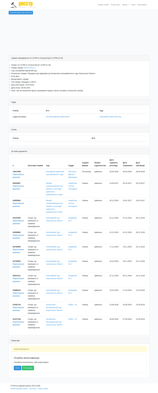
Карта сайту (43, 389)
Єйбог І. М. (72, 305)
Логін (133, 5)
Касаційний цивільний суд (110, 117)
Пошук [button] (125, 5)
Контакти (33, 389)
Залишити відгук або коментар (21, 12)
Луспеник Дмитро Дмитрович (58, 117)
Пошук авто (115, 5)
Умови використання (19, 389)
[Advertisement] (79, 36)
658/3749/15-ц (29, 68)
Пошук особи (103, 5)
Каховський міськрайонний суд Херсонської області (54, 307)
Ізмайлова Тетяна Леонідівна (72, 186)
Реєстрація (142, 5)
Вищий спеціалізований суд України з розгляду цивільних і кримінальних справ (54, 189)
